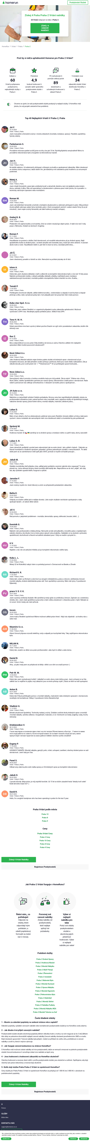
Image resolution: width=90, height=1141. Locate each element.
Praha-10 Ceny (44, 841)
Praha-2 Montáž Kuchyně (45, 984)
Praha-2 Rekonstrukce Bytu (45, 994)
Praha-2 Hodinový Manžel (45, 963)
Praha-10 (45, 814)
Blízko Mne (4, 1117)
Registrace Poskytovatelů (45, 867)
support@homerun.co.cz (9, 1127)
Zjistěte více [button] (6, 1138)
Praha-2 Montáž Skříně (44, 1001)
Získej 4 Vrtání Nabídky (18, 859)
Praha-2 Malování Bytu (45, 980)
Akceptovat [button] (84, 1138)
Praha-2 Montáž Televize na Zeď (45, 1012)
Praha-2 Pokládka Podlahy (45, 1005)
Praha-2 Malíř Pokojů (45, 970)
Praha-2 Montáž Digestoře (45, 991)
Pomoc (3, 1108)
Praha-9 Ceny (45, 847)
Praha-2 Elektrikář (45, 998)
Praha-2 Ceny (45, 837)
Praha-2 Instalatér (45, 977)
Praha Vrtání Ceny (45, 833)
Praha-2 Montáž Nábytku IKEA (45, 1009)
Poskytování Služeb (77, 2)
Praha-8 (45, 818)
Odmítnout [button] (73, 1138)
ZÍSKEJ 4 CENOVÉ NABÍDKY (45, 28)
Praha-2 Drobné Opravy (45, 959)
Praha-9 (45, 821)
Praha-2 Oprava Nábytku (45, 987)
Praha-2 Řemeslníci (45, 973)
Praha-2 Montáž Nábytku (45, 966)
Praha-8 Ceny (45, 844)
